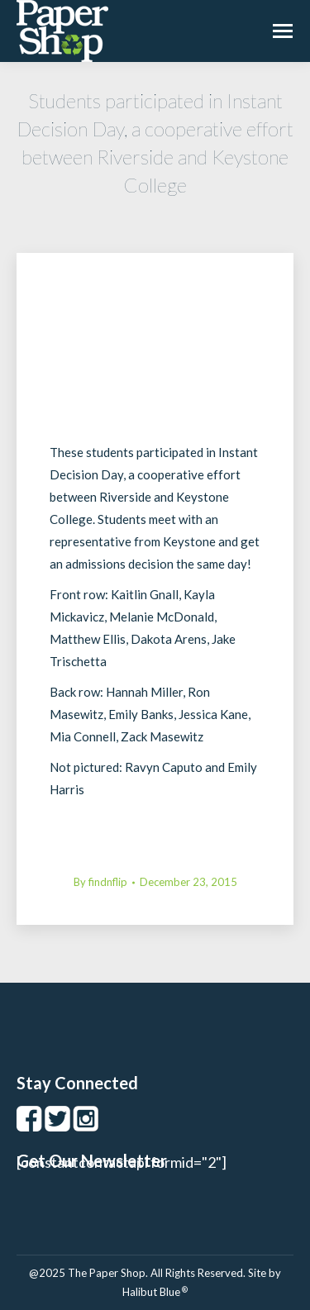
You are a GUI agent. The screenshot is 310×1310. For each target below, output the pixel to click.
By (100, 881)
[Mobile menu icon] (282, 31)
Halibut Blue (155, 1291)
